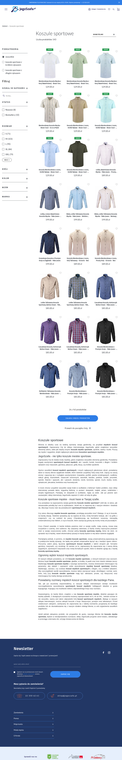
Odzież (5, 26)
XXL (9, 154)
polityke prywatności (29, 674)
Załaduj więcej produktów (78, 418)
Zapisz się (65, 674)
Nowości (10, 110)
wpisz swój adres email (21, 664)
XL (8, 149)
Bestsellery (12, 115)
